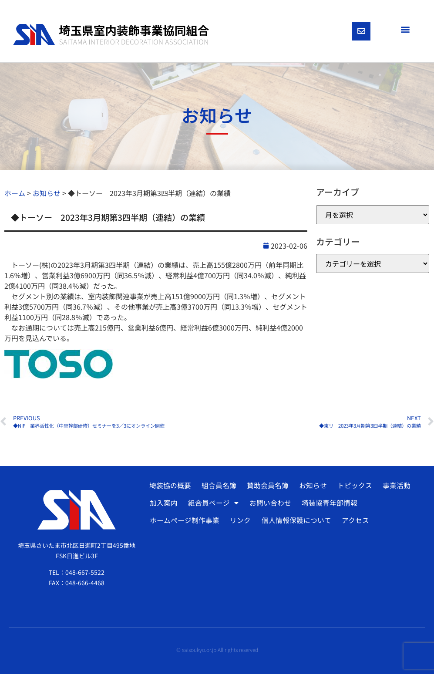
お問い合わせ (269, 504)
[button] (405, 29)
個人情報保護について (295, 521)
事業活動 (394, 487)
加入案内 (164, 504)
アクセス (353, 521)
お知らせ (311, 487)
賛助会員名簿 (266, 487)
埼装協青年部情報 (328, 504)
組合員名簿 (218, 487)
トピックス (352, 487)
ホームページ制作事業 (184, 521)
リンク (239, 521)
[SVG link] (111, 35)
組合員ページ (213, 504)
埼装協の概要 (170, 487)
